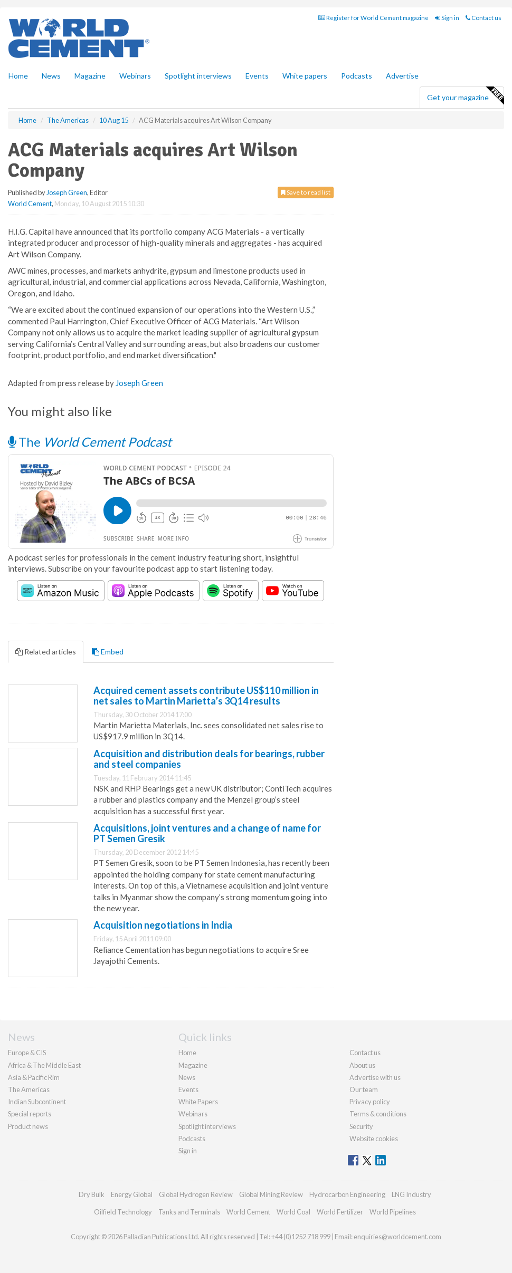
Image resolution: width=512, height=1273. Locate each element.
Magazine (90, 75)
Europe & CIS (27, 1052)
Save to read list (305, 192)
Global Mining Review (271, 1194)
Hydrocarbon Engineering (347, 1194)
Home (18, 75)
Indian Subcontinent (37, 1101)
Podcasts (356, 75)
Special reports (29, 1114)
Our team (363, 1089)
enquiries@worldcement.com (397, 1236)
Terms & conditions (377, 1114)
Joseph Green (66, 192)
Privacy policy (369, 1101)
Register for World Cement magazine (373, 17)
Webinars (135, 75)
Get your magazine (465, 96)
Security (361, 1126)
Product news (28, 1126)
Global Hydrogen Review (196, 1194)
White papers (304, 75)
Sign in (447, 17)
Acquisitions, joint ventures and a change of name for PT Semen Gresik (207, 833)
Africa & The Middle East (44, 1065)
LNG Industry (411, 1194)
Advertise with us (375, 1077)
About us (362, 1065)
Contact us (483, 17)
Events (257, 75)
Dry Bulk (92, 1194)
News (186, 1077)
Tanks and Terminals (189, 1212)
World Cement (30, 203)
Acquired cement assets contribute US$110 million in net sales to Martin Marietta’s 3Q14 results (206, 695)
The (90, 441)
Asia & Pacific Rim (34, 1077)
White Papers (198, 1101)
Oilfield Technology (123, 1212)
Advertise (402, 75)
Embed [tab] (108, 651)
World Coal (293, 1212)
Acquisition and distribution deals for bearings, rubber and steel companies (209, 759)
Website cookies (373, 1138)
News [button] (51, 75)
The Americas (29, 1089)
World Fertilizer (340, 1212)
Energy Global (132, 1194)
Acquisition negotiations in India (162, 925)
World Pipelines (392, 1212)
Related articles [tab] (45, 651)
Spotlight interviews (198, 75)
